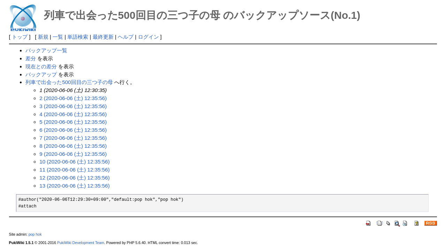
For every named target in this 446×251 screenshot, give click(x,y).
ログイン (148, 37)
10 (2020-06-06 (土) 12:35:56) (74, 162)
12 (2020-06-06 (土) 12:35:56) (74, 178)
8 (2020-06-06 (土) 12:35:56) (73, 146)
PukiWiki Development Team (80, 243)
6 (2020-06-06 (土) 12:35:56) (73, 130)
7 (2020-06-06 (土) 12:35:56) (73, 138)
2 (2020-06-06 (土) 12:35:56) (73, 98)
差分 (30, 58)
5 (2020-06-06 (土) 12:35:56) (73, 122)
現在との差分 (41, 66)
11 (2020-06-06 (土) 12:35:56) (74, 170)
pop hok (35, 234)
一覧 (58, 37)
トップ (20, 37)
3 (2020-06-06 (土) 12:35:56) (73, 106)
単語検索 (77, 37)
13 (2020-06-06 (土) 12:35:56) (74, 186)
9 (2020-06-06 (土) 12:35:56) (73, 154)
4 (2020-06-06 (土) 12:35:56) (73, 114)
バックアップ (41, 74)
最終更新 (103, 37)
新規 (43, 37)
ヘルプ (125, 37)
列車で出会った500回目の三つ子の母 (69, 82)
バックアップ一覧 (46, 50)
